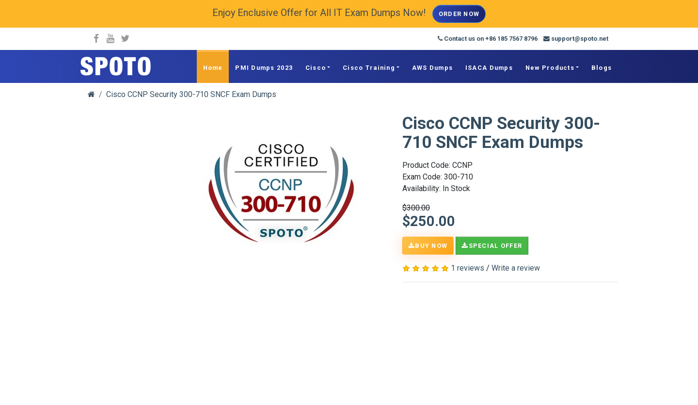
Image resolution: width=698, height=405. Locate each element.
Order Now (459, 13)
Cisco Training (369, 67)
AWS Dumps (432, 67)
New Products (549, 67)
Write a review (516, 268)
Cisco (315, 67)
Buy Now (428, 245)
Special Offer (492, 245)
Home (213, 67)
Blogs (601, 67)
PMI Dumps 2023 (264, 67)
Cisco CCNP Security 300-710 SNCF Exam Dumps (191, 94)
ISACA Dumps (489, 67)
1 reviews (467, 268)
